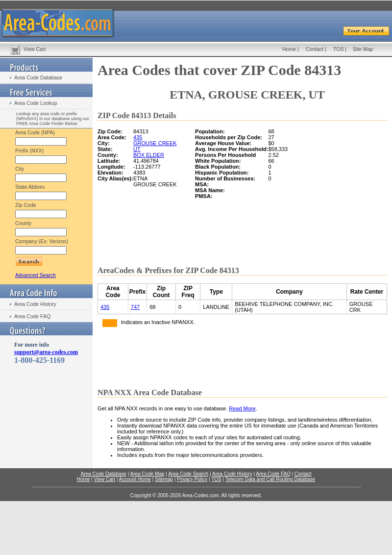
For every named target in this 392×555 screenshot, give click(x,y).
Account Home (135, 479)
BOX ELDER (148, 155)
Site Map (363, 49)
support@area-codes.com (46, 352)
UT (137, 149)
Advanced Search (35, 275)
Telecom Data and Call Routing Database (270, 479)
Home (289, 49)
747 (135, 307)
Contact (314, 49)
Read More (242, 408)
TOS (338, 49)
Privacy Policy (192, 479)
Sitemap (164, 479)
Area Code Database (38, 77)
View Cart (35, 49)
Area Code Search (188, 474)
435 (137, 137)
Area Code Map (147, 474)
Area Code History (35, 304)
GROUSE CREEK (155, 143)
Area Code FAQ (32, 316)
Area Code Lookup (35, 103)
